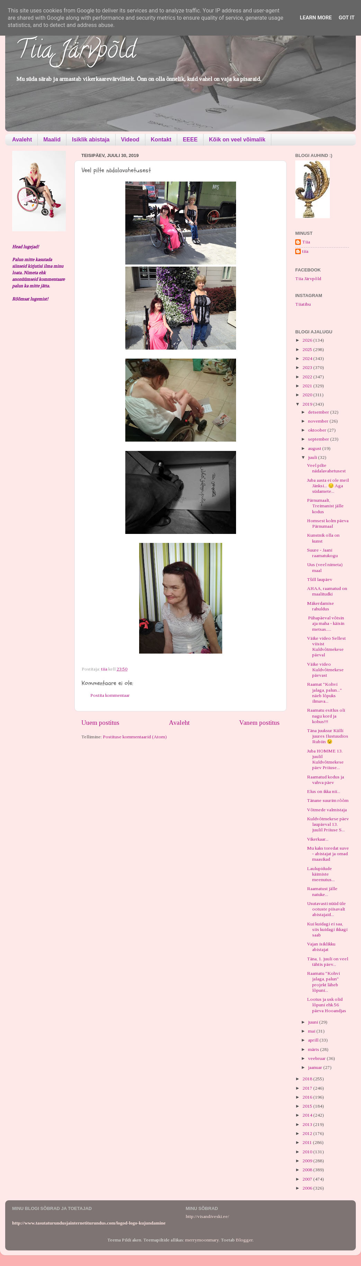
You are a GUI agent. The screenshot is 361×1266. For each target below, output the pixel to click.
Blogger (244, 1239)
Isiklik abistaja (91, 139)
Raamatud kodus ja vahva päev (325, 779)
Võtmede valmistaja (327, 809)
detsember (319, 412)
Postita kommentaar (110, 695)
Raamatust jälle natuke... (322, 891)
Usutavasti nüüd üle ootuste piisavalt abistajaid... (326, 909)
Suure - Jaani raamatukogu (322, 552)
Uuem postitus (100, 722)
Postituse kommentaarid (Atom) (135, 736)
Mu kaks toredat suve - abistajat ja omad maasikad (328, 853)
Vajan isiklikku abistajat (321, 946)
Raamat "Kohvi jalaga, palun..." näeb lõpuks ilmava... (324, 693)
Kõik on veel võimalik (237, 139)
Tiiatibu (303, 304)
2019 (308, 404)
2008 (308, 1169)
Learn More (316, 18)
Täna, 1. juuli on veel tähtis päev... (327, 961)
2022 (308, 376)
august (315, 448)
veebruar (317, 1058)
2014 (308, 1115)
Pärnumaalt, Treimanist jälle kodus (325, 506)
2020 (308, 394)
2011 (308, 1142)
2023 (308, 367)
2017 (308, 1088)
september (319, 439)
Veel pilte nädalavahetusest (326, 468)
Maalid (52, 139)
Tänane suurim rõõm (328, 800)
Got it (346, 18)
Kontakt (161, 139)
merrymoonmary (202, 1239)
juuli (313, 457)
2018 (308, 1078)
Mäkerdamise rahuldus (320, 606)
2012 (308, 1133)
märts (314, 1049)
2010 (308, 1151)
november (319, 421)
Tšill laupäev (319, 579)
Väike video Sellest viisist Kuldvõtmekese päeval (326, 647)
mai (312, 1031)
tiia (305, 251)
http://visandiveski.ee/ (207, 1216)
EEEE (190, 139)
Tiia (306, 241)
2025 (308, 349)
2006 (308, 1188)
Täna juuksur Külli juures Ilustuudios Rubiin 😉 (327, 736)
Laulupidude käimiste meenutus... (321, 874)
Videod (130, 139)
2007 (308, 1179)
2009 (308, 1160)
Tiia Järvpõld (76, 52)
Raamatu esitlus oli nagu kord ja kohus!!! (326, 716)
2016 (308, 1097)
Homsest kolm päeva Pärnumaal (328, 523)
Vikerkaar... (317, 839)
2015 (308, 1106)
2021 (308, 385)
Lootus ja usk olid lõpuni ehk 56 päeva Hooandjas (326, 1005)
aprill (313, 1040)
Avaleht (22, 139)
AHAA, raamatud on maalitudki (327, 591)
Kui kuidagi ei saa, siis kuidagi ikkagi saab (327, 929)
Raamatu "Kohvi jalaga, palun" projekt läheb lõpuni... (323, 982)
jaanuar (315, 1067)
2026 (308, 340)
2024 (308, 358)
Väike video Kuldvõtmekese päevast (325, 670)
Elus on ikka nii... (323, 791)
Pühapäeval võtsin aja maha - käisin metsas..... (325, 623)
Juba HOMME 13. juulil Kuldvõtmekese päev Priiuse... (325, 759)
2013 (308, 1124)
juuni (313, 1022)
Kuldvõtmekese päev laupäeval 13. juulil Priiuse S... (328, 824)
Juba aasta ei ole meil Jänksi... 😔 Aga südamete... (328, 486)
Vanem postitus (259, 722)
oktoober (317, 430)
